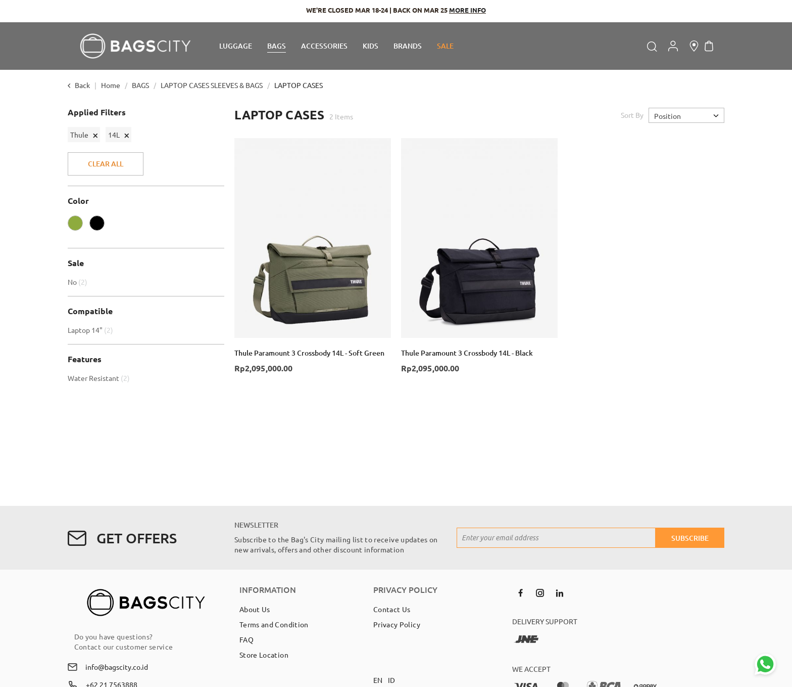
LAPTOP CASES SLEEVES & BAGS (212, 85)
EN (378, 679)
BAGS (141, 85)
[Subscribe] (690, 538)
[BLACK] (99, 226)
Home (111, 85)
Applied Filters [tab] (97, 112)
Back (82, 85)
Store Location (263, 654)
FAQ (246, 639)
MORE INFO (467, 10)
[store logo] (135, 46)
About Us (254, 609)
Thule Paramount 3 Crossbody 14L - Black (467, 353)
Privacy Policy (396, 624)
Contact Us (392, 609)
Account (673, 46)
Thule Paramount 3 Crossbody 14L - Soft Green (309, 353)
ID (391, 679)
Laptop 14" (92, 330)
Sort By (632, 114)
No (79, 282)
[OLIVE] (78, 226)
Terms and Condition (274, 624)
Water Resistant (100, 378)
